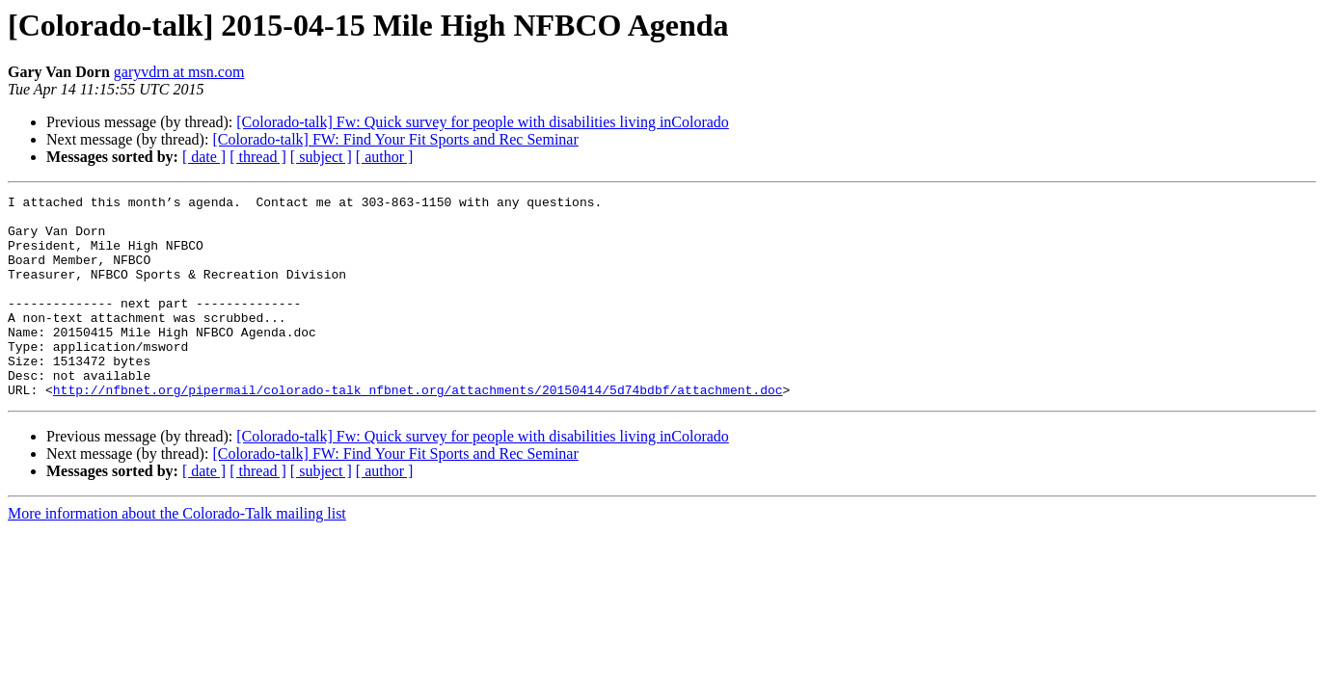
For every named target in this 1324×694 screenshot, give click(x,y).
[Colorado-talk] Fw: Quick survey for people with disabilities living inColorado (482, 122)
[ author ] (385, 156)
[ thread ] (258, 156)
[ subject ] (321, 156)
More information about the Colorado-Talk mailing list (177, 554)
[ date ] (204, 156)
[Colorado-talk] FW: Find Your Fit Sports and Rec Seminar (395, 139)
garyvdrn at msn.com (179, 72)
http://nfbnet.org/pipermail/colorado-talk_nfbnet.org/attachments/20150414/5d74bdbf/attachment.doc (418, 430)
